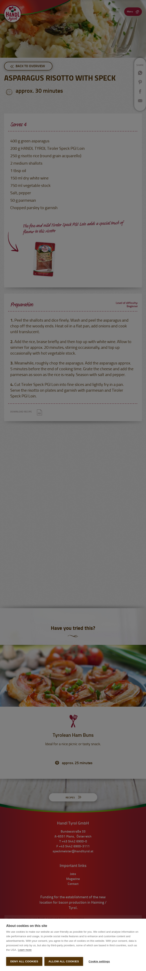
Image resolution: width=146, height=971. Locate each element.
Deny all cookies (24, 961)
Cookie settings (98, 961)
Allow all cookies (64, 961)
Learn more (24, 948)
